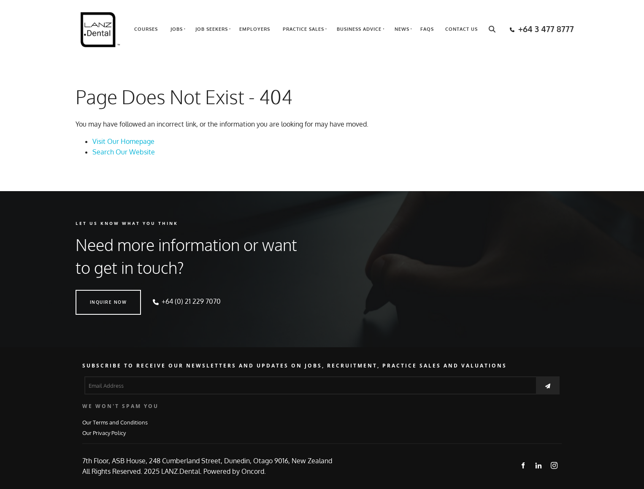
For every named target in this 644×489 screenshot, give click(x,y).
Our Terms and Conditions (115, 422)
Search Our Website (123, 152)
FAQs (427, 29)
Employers (254, 29)
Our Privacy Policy (104, 432)
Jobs (176, 29)
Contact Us (461, 29)
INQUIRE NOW (94, 294)
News (402, 29)
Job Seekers (211, 29)
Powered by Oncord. (234, 471)
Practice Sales (303, 29)
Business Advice (359, 29)
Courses (146, 29)
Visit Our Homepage (123, 141)
